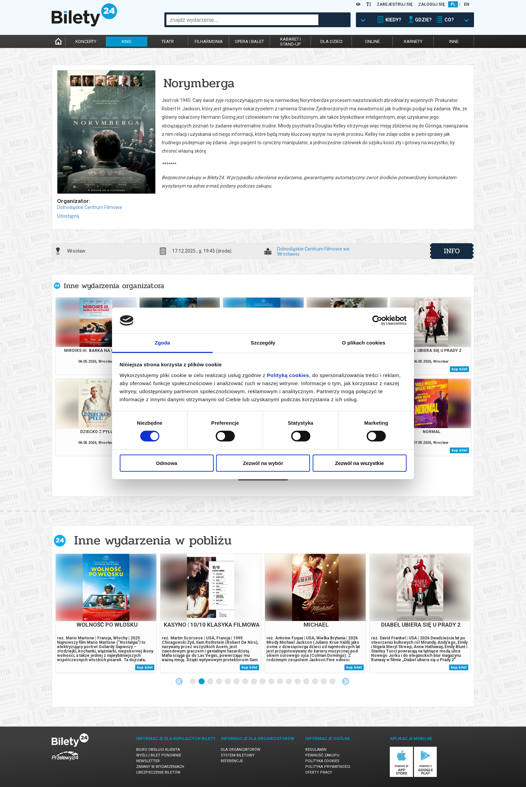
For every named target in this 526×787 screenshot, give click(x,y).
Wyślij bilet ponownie (158, 755)
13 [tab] (298, 681)
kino (127, 41)
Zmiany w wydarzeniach (160, 767)
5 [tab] (228, 681)
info (452, 251)
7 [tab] (245, 681)
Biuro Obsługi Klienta (158, 749)
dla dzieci (331, 41)
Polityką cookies (288, 375)
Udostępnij (68, 216)
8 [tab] (254, 681)
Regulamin (315, 749)
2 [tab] (202, 681)
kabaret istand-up (290, 42)
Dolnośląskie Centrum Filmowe (89, 207)
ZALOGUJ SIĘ (431, 4)
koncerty (85, 41)
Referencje (232, 761)
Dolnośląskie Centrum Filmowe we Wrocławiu (313, 251)
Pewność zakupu (322, 755)
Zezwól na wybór (263, 463)
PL (453, 4)
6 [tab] (236, 681)
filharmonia (209, 41)
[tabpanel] (106, 613)
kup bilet (459, 369)
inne (454, 41)
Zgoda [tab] (162, 343)
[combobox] (242, 19)
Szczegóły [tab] (263, 343)
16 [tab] (324, 681)
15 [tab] (315, 681)
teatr (167, 41)
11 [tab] (280, 681)
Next (345, 681)
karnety (413, 41)
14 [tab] (306, 681)
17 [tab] (332, 681)
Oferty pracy (318, 772)
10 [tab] (271, 681)
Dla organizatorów (240, 749)
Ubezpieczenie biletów (158, 772)
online (372, 41)
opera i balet (249, 41)
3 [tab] (210, 681)
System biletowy (238, 755)
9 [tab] (263, 681)
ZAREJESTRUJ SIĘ (395, 4)
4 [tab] (219, 681)
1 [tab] (193, 681)
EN (466, 4)
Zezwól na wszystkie (359, 463)
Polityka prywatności (327, 767)
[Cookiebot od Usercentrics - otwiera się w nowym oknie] (377, 320)
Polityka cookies (322, 761)
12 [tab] (289, 681)
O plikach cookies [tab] (363, 343)
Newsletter (148, 761)
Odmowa (166, 463)
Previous (179, 681)
